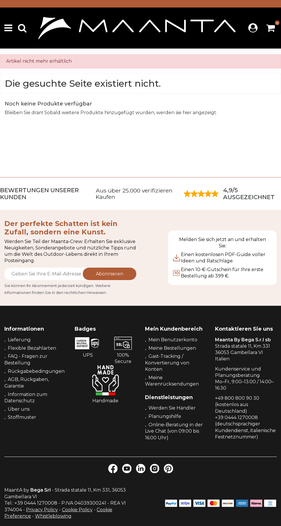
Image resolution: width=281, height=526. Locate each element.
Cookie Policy (77, 509)
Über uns (19, 409)
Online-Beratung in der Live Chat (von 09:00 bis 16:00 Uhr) (174, 431)
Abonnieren (109, 274)
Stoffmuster (22, 417)
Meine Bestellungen (172, 348)
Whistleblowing (53, 516)
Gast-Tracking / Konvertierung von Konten (167, 362)
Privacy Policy (42, 509)
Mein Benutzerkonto (172, 339)
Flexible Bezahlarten (32, 348)
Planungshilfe (164, 416)
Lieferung (19, 339)
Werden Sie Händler (172, 408)
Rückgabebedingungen (36, 371)
